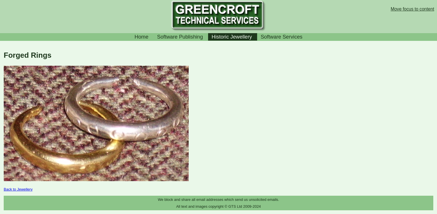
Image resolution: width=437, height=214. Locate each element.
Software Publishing (180, 37)
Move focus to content (412, 9)
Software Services (281, 37)
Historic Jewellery (232, 37)
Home (142, 37)
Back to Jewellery (18, 189)
